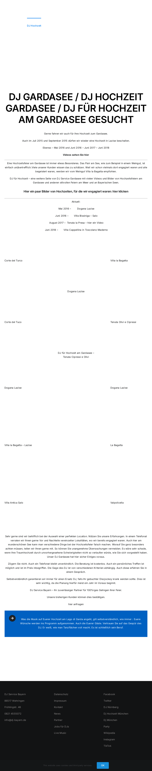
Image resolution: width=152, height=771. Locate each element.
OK (102, 765)
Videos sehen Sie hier (76, 154)
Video (100, 222)
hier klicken (120, 191)
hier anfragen (76, 604)
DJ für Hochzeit (19, 178)
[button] (143, 25)
